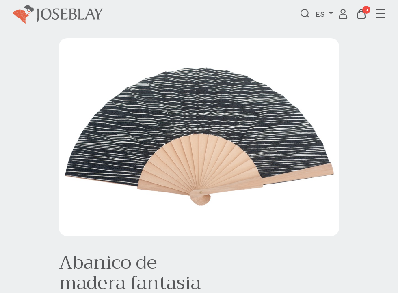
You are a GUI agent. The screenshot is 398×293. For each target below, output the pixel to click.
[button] (305, 14)
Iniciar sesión (343, 14)
